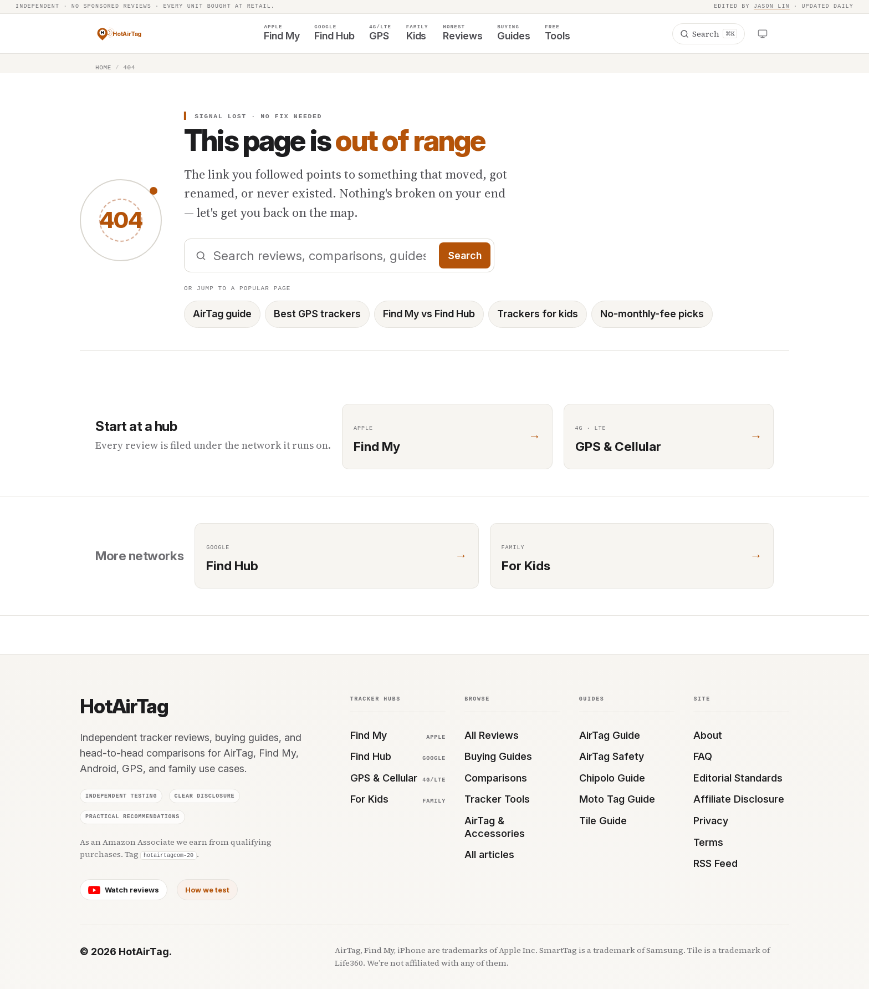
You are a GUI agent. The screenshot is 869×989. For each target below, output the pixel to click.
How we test (207, 889)
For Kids (398, 799)
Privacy (710, 820)
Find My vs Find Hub (429, 313)
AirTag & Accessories (494, 827)
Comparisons (495, 778)
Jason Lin (772, 7)
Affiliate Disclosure (738, 799)
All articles (489, 854)
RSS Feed (715, 863)
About (707, 735)
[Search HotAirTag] (339, 255)
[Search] (708, 33)
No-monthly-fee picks (652, 313)
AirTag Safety (611, 756)
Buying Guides (498, 756)
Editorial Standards (738, 778)
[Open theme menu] (763, 33)
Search (465, 255)
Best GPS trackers (317, 313)
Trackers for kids (537, 313)
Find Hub (398, 756)
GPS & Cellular (398, 778)
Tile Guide (603, 820)
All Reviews (491, 735)
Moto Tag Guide (617, 799)
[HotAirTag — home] (128, 34)
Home (103, 67)
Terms (708, 842)
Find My (398, 735)
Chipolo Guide (612, 778)
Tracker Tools (497, 799)
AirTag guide (222, 313)
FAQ (702, 756)
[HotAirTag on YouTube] (123, 889)
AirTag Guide (609, 735)
